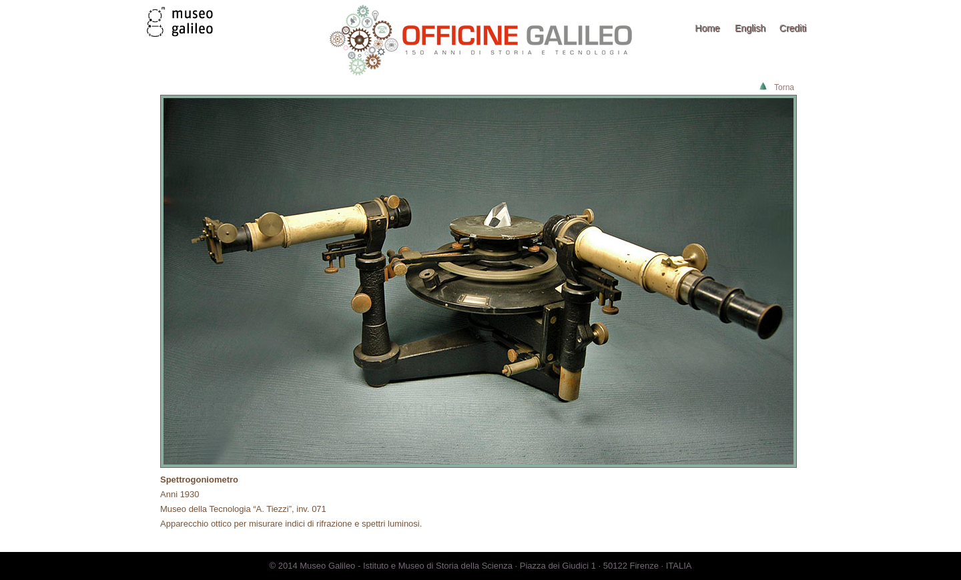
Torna (784, 87)
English (750, 28)
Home (707, 28)
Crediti (792, 28)
